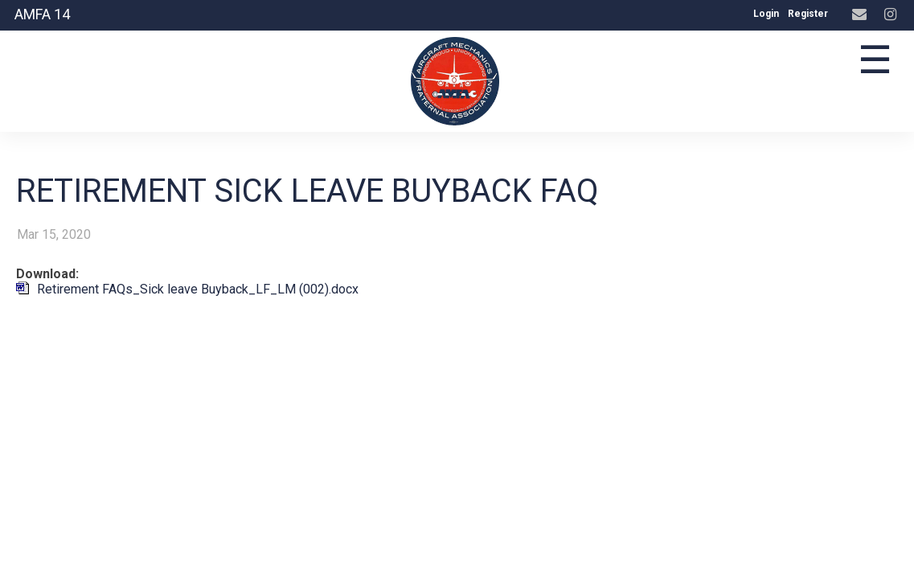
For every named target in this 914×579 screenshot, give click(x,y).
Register (808, 13)
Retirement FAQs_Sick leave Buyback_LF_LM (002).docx (198, 289)
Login (766, 13)
